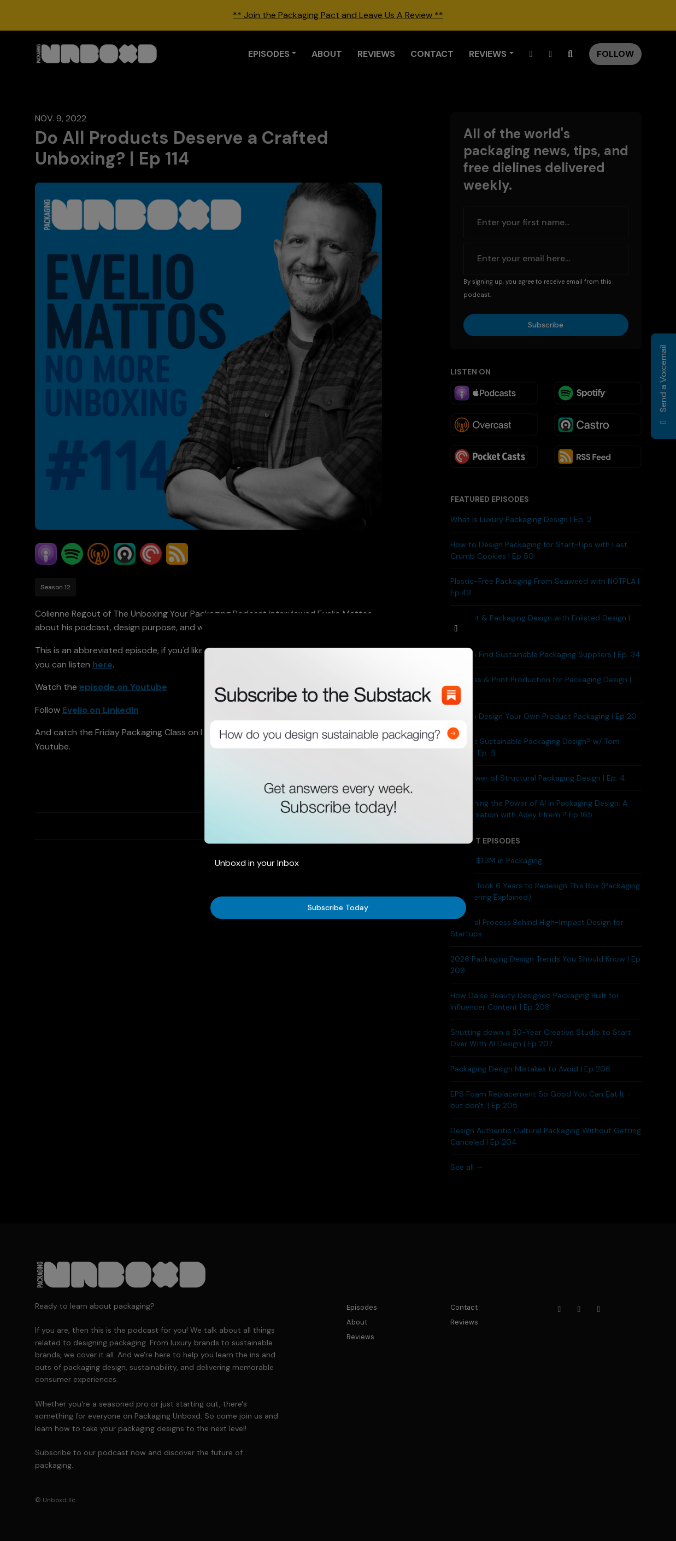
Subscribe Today (338, 907)
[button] (456, 628)
